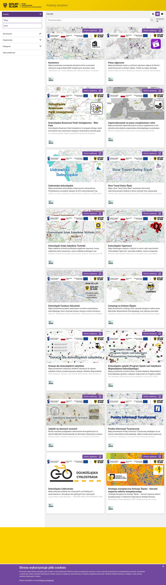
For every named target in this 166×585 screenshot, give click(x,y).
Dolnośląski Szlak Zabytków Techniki (66, 245)
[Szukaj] (152, 20)
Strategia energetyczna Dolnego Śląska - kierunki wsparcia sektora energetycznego (133, 490)
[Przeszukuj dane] (98, 20)
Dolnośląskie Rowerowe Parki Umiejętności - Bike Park (73, 124)
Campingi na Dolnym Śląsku (122, 305)
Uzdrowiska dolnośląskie (60, 185)
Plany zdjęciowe (116, 62)
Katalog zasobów (57, 5)
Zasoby (22, 14)
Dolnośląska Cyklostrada (60, 488)
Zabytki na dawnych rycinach (62, 428)
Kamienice (53, 62)
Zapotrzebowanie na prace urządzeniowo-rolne (131, 123)
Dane (6, 26)
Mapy (6, 20)
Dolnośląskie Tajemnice (120, 245)
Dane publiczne (9, 53)
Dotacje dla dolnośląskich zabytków (66, 366)
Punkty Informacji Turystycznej (123, 428)
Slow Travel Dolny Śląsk (120, 185)
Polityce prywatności (46, 580)
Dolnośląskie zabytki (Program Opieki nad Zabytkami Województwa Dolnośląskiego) (134, 367)
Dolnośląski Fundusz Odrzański (64, 305)
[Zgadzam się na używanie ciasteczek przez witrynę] (163, 566)
